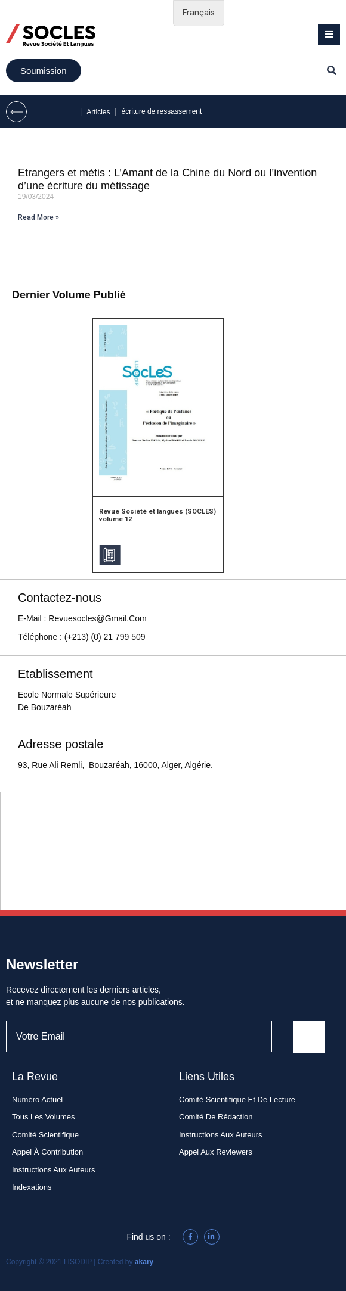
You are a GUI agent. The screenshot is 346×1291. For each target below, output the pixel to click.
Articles (98, 112)
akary (144, 1262)
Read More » (38, 217)
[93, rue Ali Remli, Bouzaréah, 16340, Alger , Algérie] (173, 851)
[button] (329, 34)
